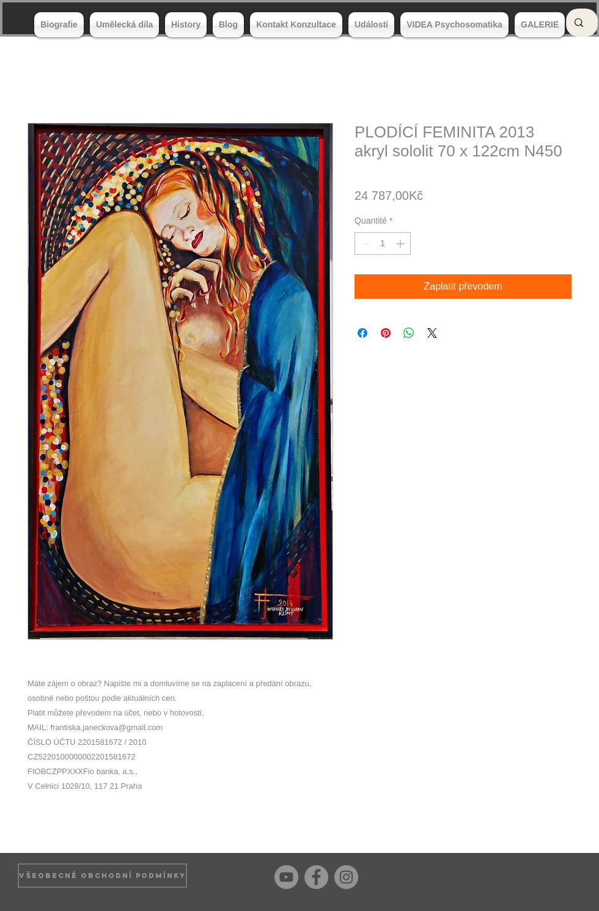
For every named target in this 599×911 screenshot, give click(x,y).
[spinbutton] (383, 243)
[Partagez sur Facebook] (362, 333)
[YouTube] (286, 877)
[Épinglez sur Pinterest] (385, 333)
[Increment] (401, 243)
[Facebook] (316, 877)
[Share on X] (432, 333)
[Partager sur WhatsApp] (409, 333)
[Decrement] (364, 243)
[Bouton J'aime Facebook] (562, 875)
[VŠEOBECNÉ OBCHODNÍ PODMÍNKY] (102, 875)
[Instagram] (346, 877)
